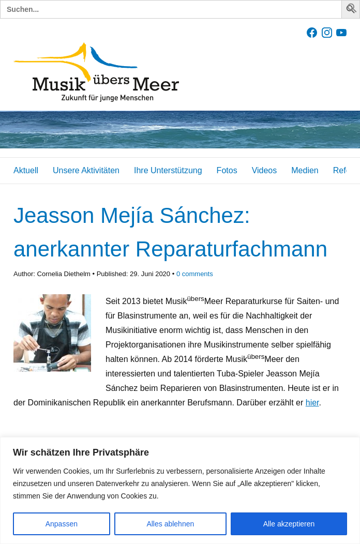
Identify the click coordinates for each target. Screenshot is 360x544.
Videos (264, 170)
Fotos (227, 170)
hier (312, 402)
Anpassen (62, 524)
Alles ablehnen (170, 524)
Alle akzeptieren (289, 524)
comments (194, 274)
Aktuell (25, 170)
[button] (352, 10)
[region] (180, 490)
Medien (304, 170)
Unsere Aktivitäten (86, 170)
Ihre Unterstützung (168, 170)
